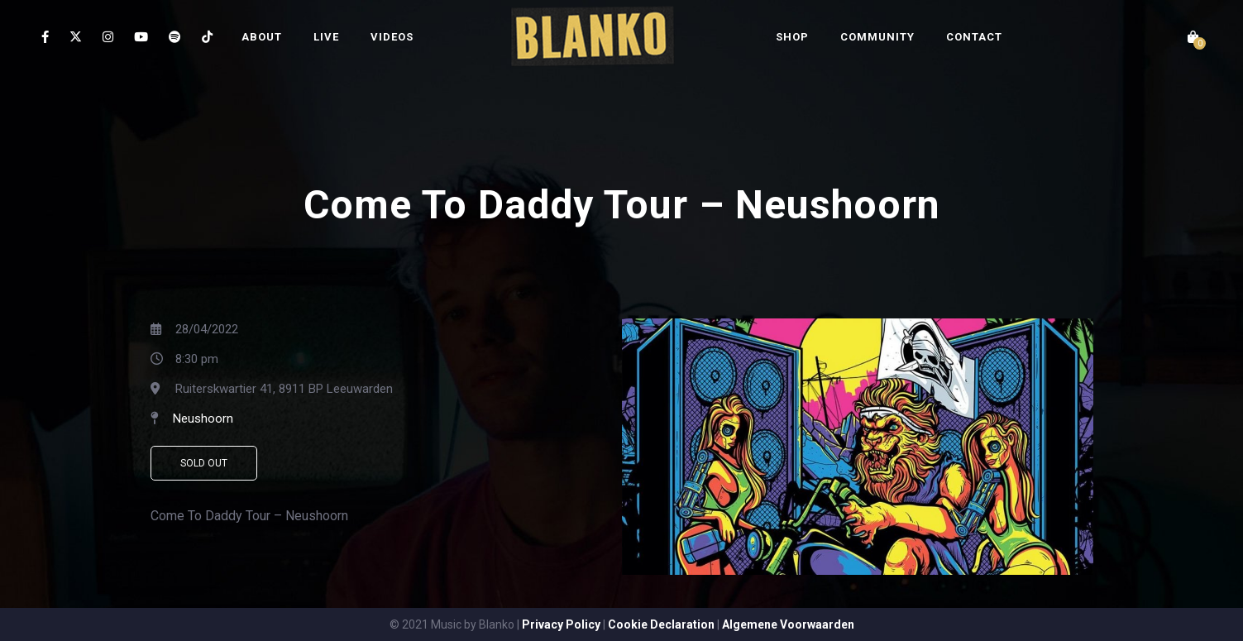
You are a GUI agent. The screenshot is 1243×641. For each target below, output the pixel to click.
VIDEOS (392, 37)
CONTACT (974, 37)
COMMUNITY (877, 37)
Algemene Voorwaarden (788, 624)
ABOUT (261, 37)
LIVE (326, 37)
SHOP (792, 37)
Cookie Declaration (661, 624)
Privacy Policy (561, 624)
